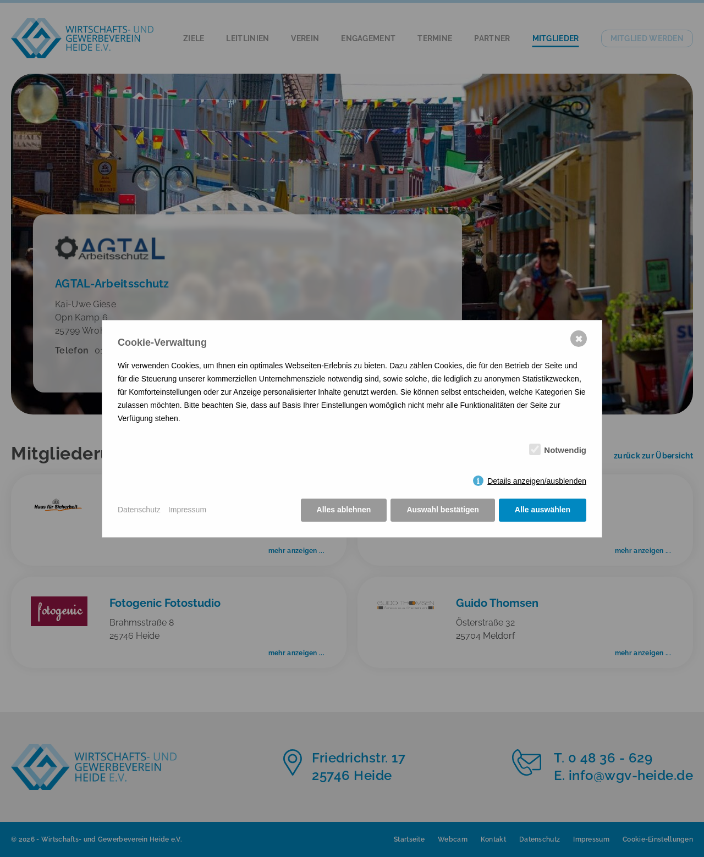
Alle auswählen (542, 509)
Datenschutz (139, 509)
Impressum (187, 509)
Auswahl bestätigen (442, 509)
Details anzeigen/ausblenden (536, 481)
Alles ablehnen (344, 509)
